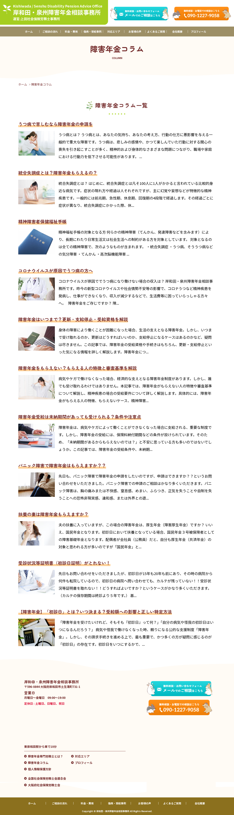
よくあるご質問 (156, 31)
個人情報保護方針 (39, 769)
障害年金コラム (38, 762)
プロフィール (198, 31)
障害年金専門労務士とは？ (45, 756)
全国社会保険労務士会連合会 (47, 778)
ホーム (29, 31)
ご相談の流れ (50, 31)
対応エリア (113, 31)
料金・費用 (71, 31)
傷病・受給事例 (92, 31)
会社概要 (177, 31)
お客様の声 (135, 31)
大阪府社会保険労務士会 (44, 784)
